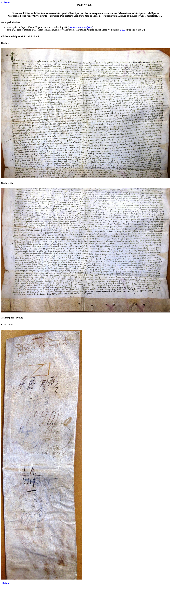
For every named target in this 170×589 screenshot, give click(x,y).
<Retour (5, 583)
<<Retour (5, 2)
